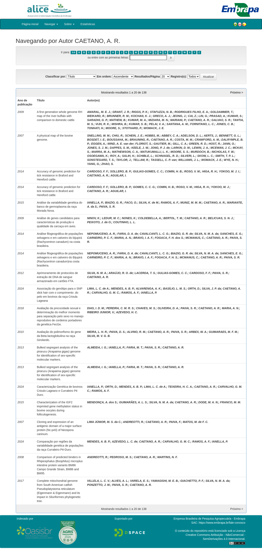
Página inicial (30, 24)
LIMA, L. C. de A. (98, 288)
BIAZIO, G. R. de (182, 233)
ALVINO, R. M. (136, 331)
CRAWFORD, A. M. (207, 139)
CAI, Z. (192, 116)
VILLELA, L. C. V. (98, 480)
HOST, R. (215, 143)
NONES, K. (129, 218)
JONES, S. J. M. (97, 147)
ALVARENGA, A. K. (148, 288)
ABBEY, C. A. (170, 135)
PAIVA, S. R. (107, 206)
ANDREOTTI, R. (133, 422)
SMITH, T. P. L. (224, 155)
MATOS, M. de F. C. (195, 422)
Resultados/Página (147, 76)
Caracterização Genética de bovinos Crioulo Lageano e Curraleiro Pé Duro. (60, 390)
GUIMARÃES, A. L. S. (133, 402)
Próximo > (236, 92)
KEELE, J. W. (140, 147)
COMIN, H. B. (173, 171)
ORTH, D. (194, 288)
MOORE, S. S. (180, 151)
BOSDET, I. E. (96, 139)
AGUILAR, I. (118, 175)
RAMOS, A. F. (170, 202)
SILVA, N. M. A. (97, 273)
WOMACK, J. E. (154, 128)
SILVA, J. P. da (211, 288)
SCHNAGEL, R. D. (167, 155)
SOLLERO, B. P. (120, 171)
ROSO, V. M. (192, 171)
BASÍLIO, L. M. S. (174, 288)
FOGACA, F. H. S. (166, 257)
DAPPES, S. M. (120, 147)
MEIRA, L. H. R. (97, 331)
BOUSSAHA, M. (117, 139)
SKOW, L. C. (205, 155)
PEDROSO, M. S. (121, 457)
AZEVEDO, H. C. (127, 312)
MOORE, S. (113, 128)
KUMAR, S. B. (138, 124)
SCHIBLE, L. (145, 155)
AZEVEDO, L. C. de (124, 441)
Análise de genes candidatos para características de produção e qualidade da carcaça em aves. (58, 222)
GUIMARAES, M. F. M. (223, 331)
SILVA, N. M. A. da (206, 233)
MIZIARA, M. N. (158, 120)
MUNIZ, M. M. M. (191, 202)
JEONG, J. (179, 116)
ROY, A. (115, 155)
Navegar (51, 24)
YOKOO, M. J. (220, 187)
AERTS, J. (210, 135)
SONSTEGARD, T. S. (101, 159)
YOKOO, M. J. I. (229, 171)
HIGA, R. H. (209, 171)
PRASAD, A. (217, 116)
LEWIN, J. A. (200, 147)
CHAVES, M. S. (146, 308)
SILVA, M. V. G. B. (98, 336)
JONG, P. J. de (160, 147)
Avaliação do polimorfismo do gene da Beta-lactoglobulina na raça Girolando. (59, 336)
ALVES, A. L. (119, 480)
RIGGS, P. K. (140, 112)
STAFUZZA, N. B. (161, 112)
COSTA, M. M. (184, 139)
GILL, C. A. (180, 143)
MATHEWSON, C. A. (125, 151)
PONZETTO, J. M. (98, 484)
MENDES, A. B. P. (122, 288)
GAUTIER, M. (162, 143)
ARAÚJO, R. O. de (121, 273)
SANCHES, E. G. (231, 233)
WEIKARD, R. (96, 116)
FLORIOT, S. (143, 143)
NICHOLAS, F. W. (223, 151)
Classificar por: (55, 76)
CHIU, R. (117, 135)
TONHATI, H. (95, 128)
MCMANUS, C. (195, 237)
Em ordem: (104, 76)
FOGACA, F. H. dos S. (169, 237)
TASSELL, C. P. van (164, 159)
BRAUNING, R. (139, 139)
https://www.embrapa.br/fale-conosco (222, 522)
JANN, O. (229, 143)
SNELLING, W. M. (98, 135)
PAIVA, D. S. (117, 331)
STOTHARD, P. (132, 128)
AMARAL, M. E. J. (99, 112)
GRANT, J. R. (121, 112)
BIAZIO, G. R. (114, 202)
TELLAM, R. (141, 159)
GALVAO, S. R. (221, 120)
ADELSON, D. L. (191, 135)
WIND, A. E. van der (120, 143)
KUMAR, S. (234, 116)
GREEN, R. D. (198, 143)
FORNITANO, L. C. (202, 124)
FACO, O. (130, 202)
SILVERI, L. (187, 155)
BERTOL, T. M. (173, 218)
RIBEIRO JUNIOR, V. (101, 312)
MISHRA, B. (119, 124)
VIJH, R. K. (102, 124)
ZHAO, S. (107, 164)
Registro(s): (179, 76)
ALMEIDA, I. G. (97, 347)
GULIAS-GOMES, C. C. (148, 171)
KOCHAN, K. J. (141, 116)
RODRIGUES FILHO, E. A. (191, 112)
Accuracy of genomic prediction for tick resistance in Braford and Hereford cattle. (58, 175)
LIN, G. (203, 116)
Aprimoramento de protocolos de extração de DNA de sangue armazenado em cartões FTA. (57, 277)
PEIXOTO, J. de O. (99, 222)
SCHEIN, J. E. (134, 135)
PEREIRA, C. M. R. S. (120, 308)
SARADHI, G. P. (97, 120)
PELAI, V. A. (157, 124)
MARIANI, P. (178, 120)
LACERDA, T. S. (145, 273)
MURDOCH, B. (200, 151)
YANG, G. (93, 164)
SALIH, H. (128, 155)
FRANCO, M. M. (230, 402)
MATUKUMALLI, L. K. (154, 151)
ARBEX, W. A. (198, 331)
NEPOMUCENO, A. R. (101, 233)
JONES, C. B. (225, 124)
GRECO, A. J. (162, 116)
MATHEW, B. (117, 120)
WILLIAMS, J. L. (188, 159)
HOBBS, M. (152, 135)
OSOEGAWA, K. (97, 155)
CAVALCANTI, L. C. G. (154, 233)
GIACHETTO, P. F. (192, 480)
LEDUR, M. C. (111, 218)
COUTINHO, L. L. (124, 222)
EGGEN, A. (98, 143)
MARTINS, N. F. (167, 457)
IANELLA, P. (95, 202)
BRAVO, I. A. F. (143, 237)
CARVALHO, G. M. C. (106, 292)
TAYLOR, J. (123, 159)
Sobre (69, 24)
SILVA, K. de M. (149, 202)
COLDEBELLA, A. (150, 218)
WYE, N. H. (231, 159)
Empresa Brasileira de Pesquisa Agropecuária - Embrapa (209, 518)
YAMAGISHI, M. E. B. (165, 480)
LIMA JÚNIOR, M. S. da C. (104, 422)
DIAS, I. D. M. (96, 308)
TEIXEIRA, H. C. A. (180, 386)
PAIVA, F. (175, 422)
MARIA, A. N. (123, 237)
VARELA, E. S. (139, 480)
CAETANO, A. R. (199, 120)
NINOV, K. (93, 218)
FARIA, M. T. (135, 347)
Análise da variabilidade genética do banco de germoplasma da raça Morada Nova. (59, 206)
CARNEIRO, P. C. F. (100, 237)
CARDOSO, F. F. (97, 171)
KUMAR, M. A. (137, 120)
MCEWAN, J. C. (220, 147)
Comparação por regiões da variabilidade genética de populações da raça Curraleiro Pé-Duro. (60, 445)
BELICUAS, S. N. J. (220, 218)
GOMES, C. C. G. (144, 187)
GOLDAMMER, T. (221, 112)
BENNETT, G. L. (229, 135)
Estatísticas (88, 24)
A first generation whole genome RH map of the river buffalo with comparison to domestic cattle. (59, 116)
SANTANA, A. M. (177, 124)
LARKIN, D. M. (180, 147)
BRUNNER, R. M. (118, 116)
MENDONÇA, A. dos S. (102, 402)
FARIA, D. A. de (127, 233)
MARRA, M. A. (100, 151)
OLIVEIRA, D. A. (168, 308)
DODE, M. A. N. (208, 402)
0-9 (73, 52)
